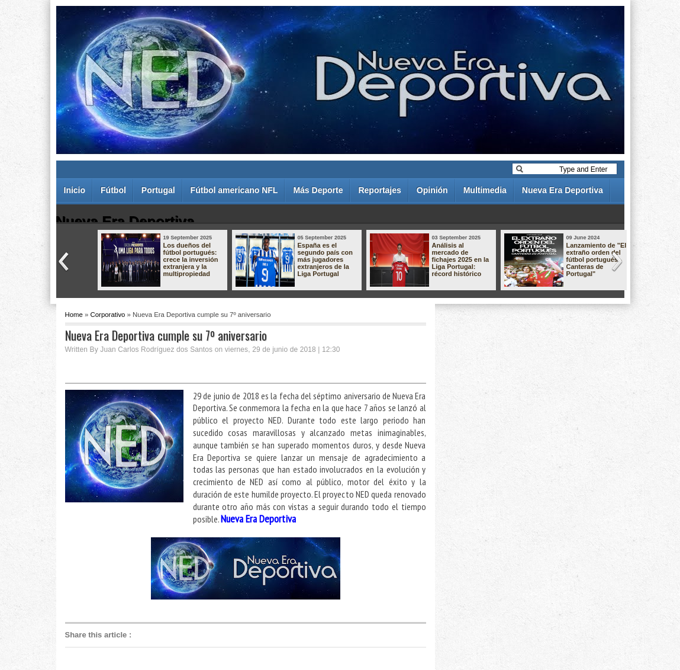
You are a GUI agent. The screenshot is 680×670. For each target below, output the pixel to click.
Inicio (75, 190)
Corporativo (108, 314)
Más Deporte (318, 190)
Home (74, 314)
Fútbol (113, 190)
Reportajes (379, 190)
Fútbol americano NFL (234, 190)
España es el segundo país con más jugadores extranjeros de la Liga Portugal (325, 259)
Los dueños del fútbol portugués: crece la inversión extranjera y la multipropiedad (190, 259)
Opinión (432, 190)
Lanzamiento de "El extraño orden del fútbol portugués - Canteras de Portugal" (596, 259)
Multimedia (485, 190)
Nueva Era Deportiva (562, 190)
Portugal (158, 190)
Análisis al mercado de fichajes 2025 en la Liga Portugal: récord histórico (460, 259)
